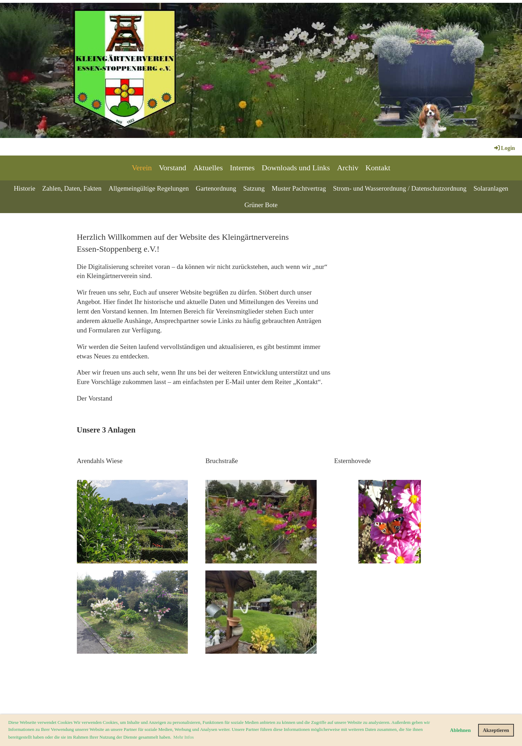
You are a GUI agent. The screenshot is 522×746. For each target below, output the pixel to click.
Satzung (254, 188)
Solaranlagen (491, 188)
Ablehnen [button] (460, 730)
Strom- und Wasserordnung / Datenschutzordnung (400, 188)
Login (504, 148)
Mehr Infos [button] (183, 737)
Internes (242, 167)
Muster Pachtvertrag (299, 188)
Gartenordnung (216, 188)
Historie (24, 188)
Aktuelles (208, 167)
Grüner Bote (260, 205)
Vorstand (172, 167)
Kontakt (377, 167)
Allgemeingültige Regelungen (148, 188)
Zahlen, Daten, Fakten (71, 188)
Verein (142, 167)
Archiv (347, 167)
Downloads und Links (296, 167)
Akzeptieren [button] (496, 730)
